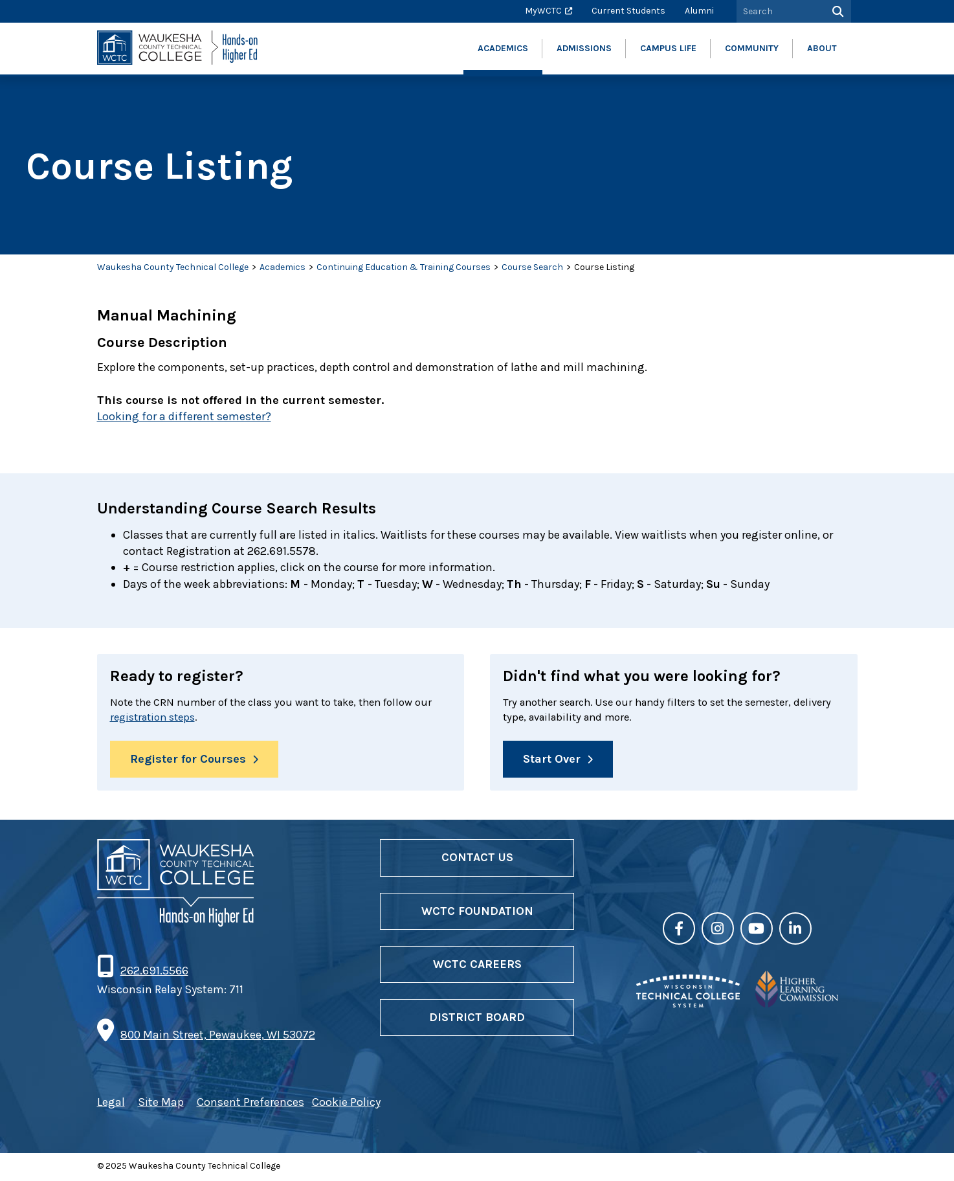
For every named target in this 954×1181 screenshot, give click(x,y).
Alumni (699, 10)
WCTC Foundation (477, 913)
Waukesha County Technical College (173, 267)
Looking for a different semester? (184, 416)
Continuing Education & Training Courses (403, 267)
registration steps (176, 719)
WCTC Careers (477, 967)
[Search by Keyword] (779, 11)
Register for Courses (188, 761)
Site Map (161, 1105)
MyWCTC (543, 10)
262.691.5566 (154, 973)
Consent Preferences (250, 1105)
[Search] (836, 11)
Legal (111, 1105)
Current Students (628, 10)
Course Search (532, 267)
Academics (282, 267)
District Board (477, 1020)
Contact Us (477, 860)
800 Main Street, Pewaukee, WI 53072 (217, 1037)
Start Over (552, 761)
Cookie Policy (346, 1105)
